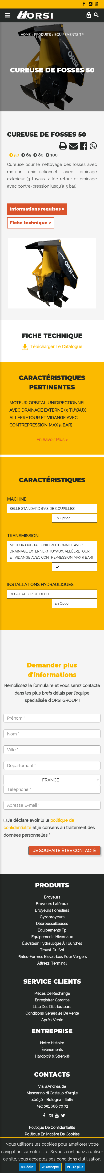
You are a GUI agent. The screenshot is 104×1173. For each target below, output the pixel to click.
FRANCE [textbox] (50, 779)
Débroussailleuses (52, 923)
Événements (52, 1049)
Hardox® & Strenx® (52, 1056)
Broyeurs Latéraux (52, 904)
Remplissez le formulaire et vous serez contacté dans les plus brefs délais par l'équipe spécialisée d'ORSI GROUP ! (52, 693)
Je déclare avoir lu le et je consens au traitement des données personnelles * (49, 828)
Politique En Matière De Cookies (52, 1134)
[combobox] (52, 780)
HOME (26, 35)
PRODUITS (42, 35)
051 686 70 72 (56, 1106)
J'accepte (51, 1167)
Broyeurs (52, 897)
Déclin (27, 1167)
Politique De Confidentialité (52, 1127)
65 (25, 154)
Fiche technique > (30, 222)
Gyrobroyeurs (52, 917)
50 (13, 154)
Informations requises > (37, 209)
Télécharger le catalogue (52, 346)
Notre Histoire (52, 1043)
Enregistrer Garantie (52, 1000)
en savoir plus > (52, 439)
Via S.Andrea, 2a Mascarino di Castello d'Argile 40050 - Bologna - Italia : (52, 1096)
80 (37, 154)
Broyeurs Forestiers (52, 910)
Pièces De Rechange (52, 993)
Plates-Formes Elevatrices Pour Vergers (52, 956)
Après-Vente (52, 1020)
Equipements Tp (52, 930)
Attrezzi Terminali (52, 963)
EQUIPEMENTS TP (69, 35)
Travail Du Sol (52, 950)
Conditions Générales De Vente (52, 1013)
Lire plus (75, 1167)
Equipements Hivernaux (52, 937)
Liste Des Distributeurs (52, 1006)
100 (50, 154)
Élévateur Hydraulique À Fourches (52, 943)
